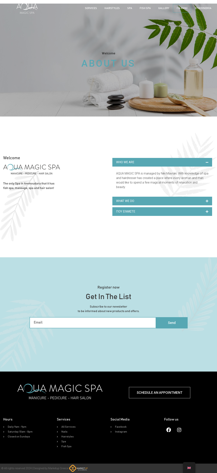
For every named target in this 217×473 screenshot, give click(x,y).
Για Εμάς (182, 8)
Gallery (163, 8)
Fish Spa (145, 8)
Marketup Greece (58, 468)
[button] (162, 162)
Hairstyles (112, 8)
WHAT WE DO (125, 201)
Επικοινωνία (203, 8)
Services (91, 8)
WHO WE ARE (125, 162)
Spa (129, 8)
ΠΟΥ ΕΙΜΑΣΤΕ (125, 211)
